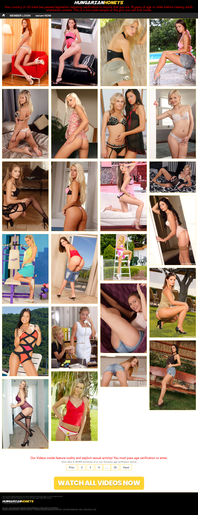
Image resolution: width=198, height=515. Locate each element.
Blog (80, 509)
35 (115, 467)
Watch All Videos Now (99, 483)
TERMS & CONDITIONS (10, 509)
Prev (71, 467)
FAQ (94, 509)
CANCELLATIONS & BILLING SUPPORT (48, 509)
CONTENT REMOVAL (70, 509)
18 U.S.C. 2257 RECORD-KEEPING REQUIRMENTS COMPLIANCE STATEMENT (30, 508)
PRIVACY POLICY (26, 509)
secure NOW (43, 15)
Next (126, 467)
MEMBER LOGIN (20, 15)
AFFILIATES (87, 509)
